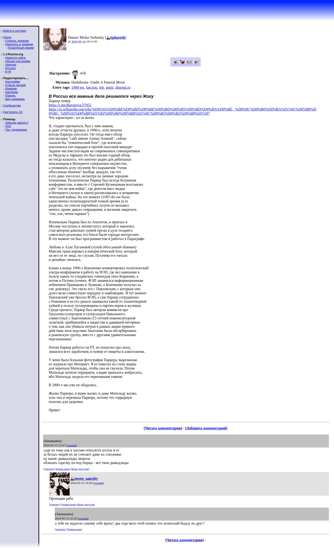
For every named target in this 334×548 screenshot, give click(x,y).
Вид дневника (15, 99)
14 (84, 41)
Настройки (12, 81)
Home (7, 37)
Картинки (11, 92)
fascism (91, 87)
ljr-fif (8, 71)
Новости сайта (15, 57)
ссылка (71, 445)
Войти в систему (14, 30)
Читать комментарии (163, 428)
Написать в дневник (19, 44)
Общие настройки (17, 61)
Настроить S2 (12, 112)
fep (101, 87)
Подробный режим (21, 47)
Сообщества (12, 105)
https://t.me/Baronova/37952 (70, 105)
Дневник (11, 88)
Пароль (10, 95)
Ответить (48, 469)
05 (80, 41)
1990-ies (77, 87)
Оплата (10, 68)
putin (109, 87)
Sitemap (10, 64)
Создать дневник (17, 40)
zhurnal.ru (122, 87)
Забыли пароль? (16, 122)
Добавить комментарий (206, 428)
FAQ (8, 126)
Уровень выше (62, 469)
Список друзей (15, 85)
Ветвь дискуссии (80, 469)
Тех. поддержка (16, 129)
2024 (74, 41)
